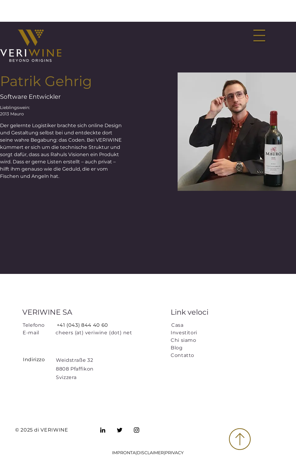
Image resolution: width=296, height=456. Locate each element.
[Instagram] (136, 430)
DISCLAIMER (150, 452)
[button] (259, 35)
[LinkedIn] (102, 430)
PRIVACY (174, 452)
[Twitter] (119, 430)
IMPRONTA (124, 452)
